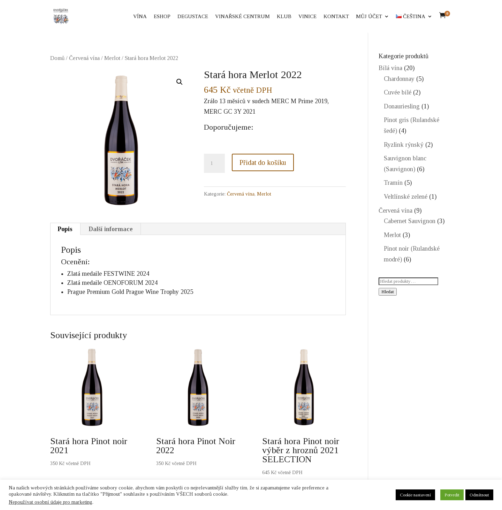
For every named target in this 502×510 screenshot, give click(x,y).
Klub (284, 16)
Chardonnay (399, 78)
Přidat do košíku (262, 162)
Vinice (307, 16)
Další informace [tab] (111, 229)
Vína (140, 16)
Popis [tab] (65, 229)
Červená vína (84, 58)
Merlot (112, 58)
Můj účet (369, 16)
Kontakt (336, 16)
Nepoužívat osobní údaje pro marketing (50, 502)
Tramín (393, 182)
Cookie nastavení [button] (415, 494)
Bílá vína (390, 67)
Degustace (192, 16)
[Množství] (214, 163)
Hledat (387, 291)
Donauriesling (402, 106)
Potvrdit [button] (451, 494)
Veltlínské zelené (405, 196)
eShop (162, 16)
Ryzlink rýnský (404, 144)
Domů (57, 58)
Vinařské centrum (242, 16)
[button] (179, 82)
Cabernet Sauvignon (409, 221)
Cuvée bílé (397, 92)
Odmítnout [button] (479, 494)
